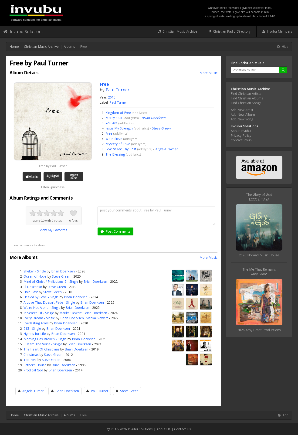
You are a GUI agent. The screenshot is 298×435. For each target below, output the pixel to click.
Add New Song (242, 119)
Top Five (30, 359)
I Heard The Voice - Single (43, 344)
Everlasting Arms (36, 323)
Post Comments (115, 231)
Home (14, 46)
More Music (208, 73)
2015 (111, 97)
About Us (163, 429)
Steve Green (161, 128)
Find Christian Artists (246, 93)
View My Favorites (53, 230)
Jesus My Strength (119, 128)
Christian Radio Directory (230, 31)
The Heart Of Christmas (41, 349)
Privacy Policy (241, 135)
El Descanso (33, 287)
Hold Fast (31, 292)
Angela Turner (166, 149)
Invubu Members (277, 31)
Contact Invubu (242, 140)
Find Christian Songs (246, 103)
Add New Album (243, 114)
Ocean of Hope (35, 276)
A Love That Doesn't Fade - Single (49, 302)
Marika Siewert (70, 313)
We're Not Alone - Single (42, 307)
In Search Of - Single (39, 313)
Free (108, 133)
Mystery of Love (117, 144)
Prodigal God (33, 370)
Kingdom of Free (118, 112)
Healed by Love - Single (41, 297)
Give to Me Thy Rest (120, 149)
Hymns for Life (35, 333)
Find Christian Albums (247, 98)
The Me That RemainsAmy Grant (259, 271)
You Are (111, 123)
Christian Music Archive (177, 31)
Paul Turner (117, 89)
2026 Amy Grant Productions (259, 330)
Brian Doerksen (154, 118)
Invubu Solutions (23, 31)
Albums (69, 46)
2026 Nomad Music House (259, 255)
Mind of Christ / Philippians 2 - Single (51, 281)
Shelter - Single (35, 271)
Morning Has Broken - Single (45, 339)
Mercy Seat (113, 118)
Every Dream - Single (39, 318)
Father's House (35, 365)
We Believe (113, 138)
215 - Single (32, 328)
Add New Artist (242, 110)
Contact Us (182, 429)
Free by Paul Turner (53, 166)
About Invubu (241, 131)
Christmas (31, 354)
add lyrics (139, 113)
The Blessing (115, 154)
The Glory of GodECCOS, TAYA (259, 196)
